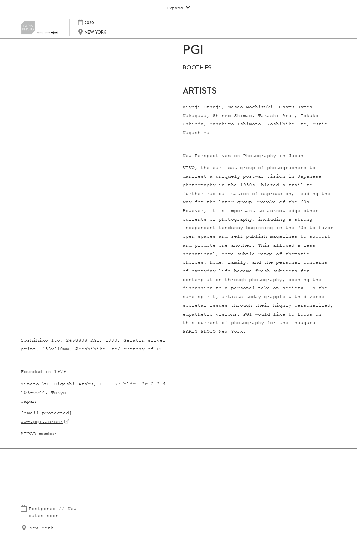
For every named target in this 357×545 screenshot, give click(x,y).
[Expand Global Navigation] (178, 8)
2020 (89, 22)
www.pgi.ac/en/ (42, 422)
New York (41, 528)
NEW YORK (95, 32)
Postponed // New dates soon (53, 512)
